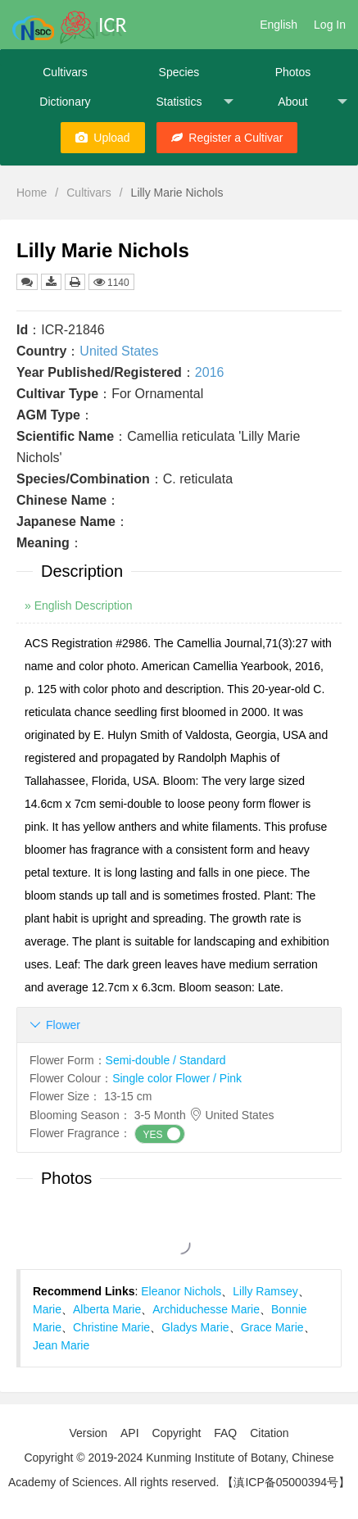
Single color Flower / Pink (177, 1078)
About (312, 102)
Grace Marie (272, 1327)
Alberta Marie (107, 1309)
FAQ (225, 1433)
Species (179, 72)
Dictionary (64, 101)
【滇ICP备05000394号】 (286, 1482)
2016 (209, 372)
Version (88, 1433)
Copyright (176, 1433)
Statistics (194, 102)
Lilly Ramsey (265, 1291)
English (278, 24)
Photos (293, 72)
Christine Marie (111, 1327)
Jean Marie (61, 1345)
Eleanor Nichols (181, 1291)
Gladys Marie (195, 1327)
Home (31, 192)
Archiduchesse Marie (206, 1309)
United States (118, 351)
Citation (269, 1433)
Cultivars (65, 72)
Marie (47, 1309)
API (129, 1433)
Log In (330, 24)
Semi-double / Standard (166, 1060)
